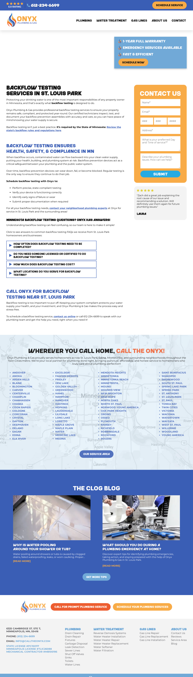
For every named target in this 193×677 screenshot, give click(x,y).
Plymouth (108, 421)
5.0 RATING (14, 5)
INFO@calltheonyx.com (33, 641)
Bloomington (22, 386)
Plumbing (84, 20)
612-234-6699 (43, 5)
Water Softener (103, 647)
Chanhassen (21, 400)
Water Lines (72, 664)
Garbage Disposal (76, 643)
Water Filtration (103, 650)
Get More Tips (96, 577)
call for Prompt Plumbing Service (80, 607)
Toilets (69, 660)
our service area (96, 454)
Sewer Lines (72, 650)
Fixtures (70, 639)
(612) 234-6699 (26, 636)
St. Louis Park (172, 397)
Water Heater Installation (109, 636)
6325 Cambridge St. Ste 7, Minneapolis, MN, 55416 (23, 630)
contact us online (64, 316)
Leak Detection (74, 647)
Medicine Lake (65, 435)
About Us (159, 20)
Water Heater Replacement (111, 643)
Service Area (179, 639)
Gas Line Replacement (154, 636)
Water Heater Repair (106, 639)
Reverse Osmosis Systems (109, 633)
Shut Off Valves (74, 654)
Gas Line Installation (152, 639)
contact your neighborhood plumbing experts (78, 208)
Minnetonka (110, 376)
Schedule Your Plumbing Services (142, 607)
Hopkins (61, 407)
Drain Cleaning (74, 633)
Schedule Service (169, 5)
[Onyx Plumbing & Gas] (22, 27)
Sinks (68, 657)
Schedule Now (133, 62)
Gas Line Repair (149, 633)
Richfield (108, 428)
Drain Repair (73, 636)
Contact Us (178, 633)
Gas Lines (139, 20)
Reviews (176, 636)
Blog (174, 643)
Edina (16, 435)
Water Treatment (111, 20)
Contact (179, 20)
